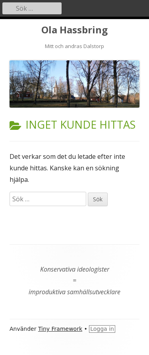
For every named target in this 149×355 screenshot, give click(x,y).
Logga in (102, 329)
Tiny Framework (60, 329)
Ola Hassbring (74, 30)
